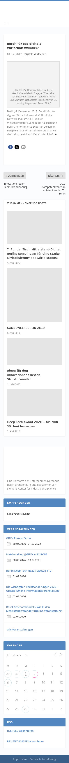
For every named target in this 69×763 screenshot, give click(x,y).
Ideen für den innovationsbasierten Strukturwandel (23, 375)
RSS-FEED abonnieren (20, 730)
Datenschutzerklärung (42, 759)
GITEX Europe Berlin (18, 538)
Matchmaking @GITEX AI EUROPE (26, 554)
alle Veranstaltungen (20, 629)
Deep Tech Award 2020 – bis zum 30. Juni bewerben (32, 424)
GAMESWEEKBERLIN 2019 (26, 328)
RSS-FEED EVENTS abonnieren (25, 741)
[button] (10, 147)
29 (8, 674)
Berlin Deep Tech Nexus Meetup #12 (28, 570)
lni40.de (52, 134)
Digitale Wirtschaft (35, 54)
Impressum (20, 759)
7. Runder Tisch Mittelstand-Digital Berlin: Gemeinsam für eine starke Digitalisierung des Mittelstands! (34, 253)
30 (16, 674)
